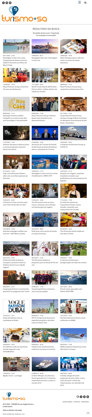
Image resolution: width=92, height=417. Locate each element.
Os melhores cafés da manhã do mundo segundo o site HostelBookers (15, 349)
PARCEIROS (85, 402)
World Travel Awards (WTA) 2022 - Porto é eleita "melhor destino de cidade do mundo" (44, 89)
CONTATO (76, 402)
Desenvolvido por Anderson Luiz (14, 414)
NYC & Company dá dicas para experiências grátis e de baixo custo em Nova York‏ (43, 320)
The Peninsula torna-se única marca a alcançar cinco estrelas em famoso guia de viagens (43, 204)
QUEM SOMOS (67, 402)
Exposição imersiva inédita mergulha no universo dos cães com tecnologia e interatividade (15, 118)
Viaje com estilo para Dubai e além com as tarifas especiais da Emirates (15, 175)
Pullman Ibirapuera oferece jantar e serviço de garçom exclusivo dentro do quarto (16, 146)
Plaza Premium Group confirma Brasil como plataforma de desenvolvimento (44, 118)
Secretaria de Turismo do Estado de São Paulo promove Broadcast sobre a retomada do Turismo (44, 146)
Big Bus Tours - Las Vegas (12, 376)
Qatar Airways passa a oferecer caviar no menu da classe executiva (72, 60)
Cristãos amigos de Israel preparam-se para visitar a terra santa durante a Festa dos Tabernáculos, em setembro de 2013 (72, 380)
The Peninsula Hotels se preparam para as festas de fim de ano (45, 262)
